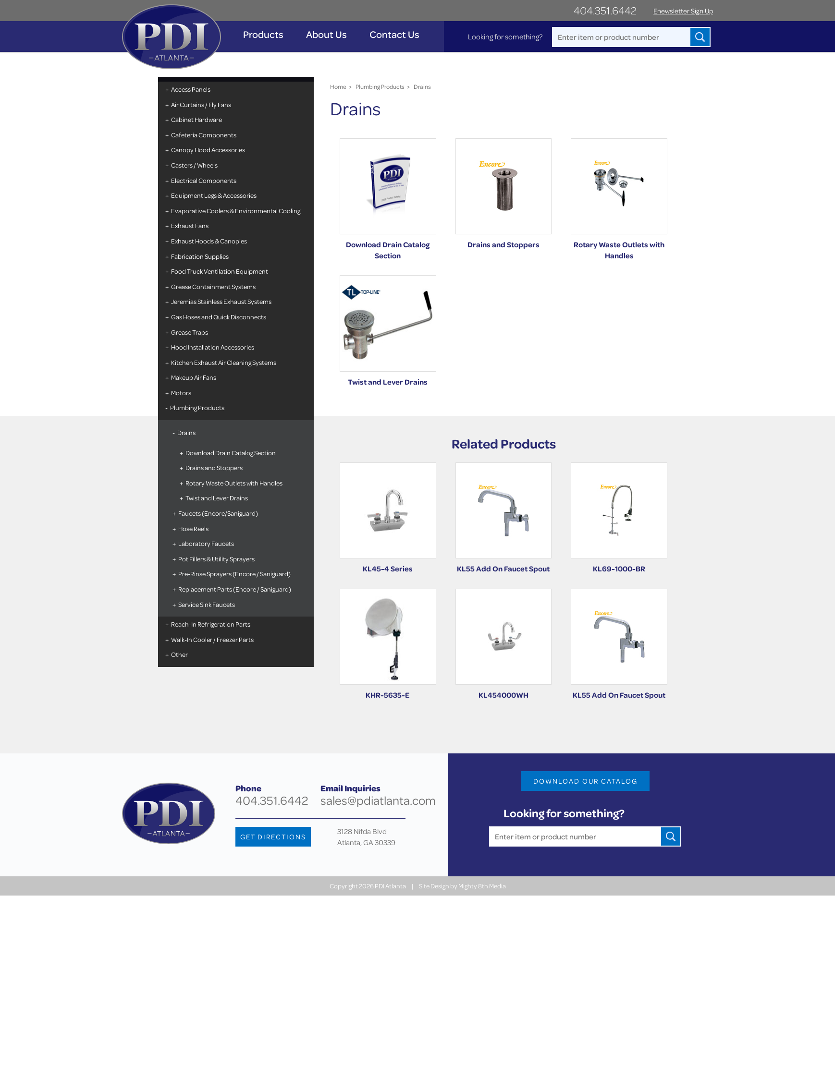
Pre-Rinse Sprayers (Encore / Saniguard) (234, 573)
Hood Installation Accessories (212, 346)
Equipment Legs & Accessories (214, 195)
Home (338, 86)
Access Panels (190, 89)
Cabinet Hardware (196, 119)
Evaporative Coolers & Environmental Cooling (235, 210)
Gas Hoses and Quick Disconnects (218, 316)
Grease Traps (189, 332)
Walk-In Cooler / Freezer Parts (212, 639)
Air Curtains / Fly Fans (201, 104)
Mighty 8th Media (482, 885)
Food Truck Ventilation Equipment (219, 271)
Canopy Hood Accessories (208, 149)
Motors (181, 392)
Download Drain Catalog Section (230, 452)
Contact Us (394, 34)
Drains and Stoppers (214, 467)
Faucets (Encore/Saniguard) (218, 513)
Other (179, 654)
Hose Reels (193, 528)
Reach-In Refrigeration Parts (210, 624)
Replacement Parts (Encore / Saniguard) (234, 589)
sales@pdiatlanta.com (378, 800)
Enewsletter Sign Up (683, 11)
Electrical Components (203, 180)
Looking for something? (505, 36)
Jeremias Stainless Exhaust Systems (221, 301)
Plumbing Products (197, 407)
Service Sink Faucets (206, 604)
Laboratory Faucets (206, 543)
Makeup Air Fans (193, 377)
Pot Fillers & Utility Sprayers (216, 558)
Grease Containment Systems (213, 286)
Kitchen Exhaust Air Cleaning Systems (223, 362)
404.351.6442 (605, 10)
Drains (186, 432)
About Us (326, 34)
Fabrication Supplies (200, 256)
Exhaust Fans (190, 225)
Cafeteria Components (203, 134)
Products (263, 34)
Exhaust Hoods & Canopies (209, 240)
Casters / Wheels (194, 165)
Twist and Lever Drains (216, 497)
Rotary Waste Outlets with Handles (233, 482)
